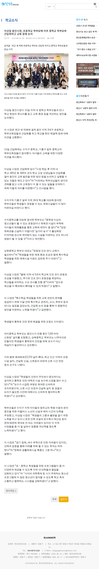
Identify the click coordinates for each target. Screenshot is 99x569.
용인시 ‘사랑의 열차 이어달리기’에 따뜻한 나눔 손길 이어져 (87, 108)
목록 (54, 499)
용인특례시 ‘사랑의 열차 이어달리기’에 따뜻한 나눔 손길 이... (87, 102)
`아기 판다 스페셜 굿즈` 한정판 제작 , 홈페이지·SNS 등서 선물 (87, 49)
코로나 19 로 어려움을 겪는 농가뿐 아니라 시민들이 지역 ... (87, 25)
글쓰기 (63, 499)
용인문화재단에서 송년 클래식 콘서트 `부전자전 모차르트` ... (87, 37)
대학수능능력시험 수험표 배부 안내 (87, 55)
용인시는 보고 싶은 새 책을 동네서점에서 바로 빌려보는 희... (87, 31)
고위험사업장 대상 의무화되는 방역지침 (87, 43)
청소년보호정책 (49, 537)
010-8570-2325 (34, 550)
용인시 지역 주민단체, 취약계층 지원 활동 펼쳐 (87, 120)
